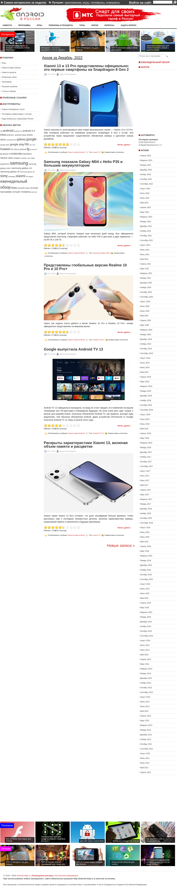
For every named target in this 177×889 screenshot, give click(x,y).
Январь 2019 (145, 391)
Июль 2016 (144, 532)
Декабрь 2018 (146, 396)
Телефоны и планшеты (61, 25)
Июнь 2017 (144, 480)
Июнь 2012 (144, 763)
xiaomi (20, 176)
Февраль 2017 (146, 499)
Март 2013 (144, 721)
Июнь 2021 (144, 254)
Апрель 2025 (145, 156)
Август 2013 (145, 697)
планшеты (113, 2)
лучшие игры (23, 188)
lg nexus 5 (5, 154)
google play (17, 144)
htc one (32, 145)
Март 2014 (144, 664)
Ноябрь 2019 (145, 344)
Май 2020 (144, 316)
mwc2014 (27, 154)
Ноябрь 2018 (145, 400)
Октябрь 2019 (146, 349)
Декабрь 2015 (146, 565)
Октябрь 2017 (146, 462)
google (31, 139)
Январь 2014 (145, 673)
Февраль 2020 (146, 330)
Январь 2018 (145, 447)
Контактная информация (66, 875)
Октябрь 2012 (146, 744)
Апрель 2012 (145, 772)
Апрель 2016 (145, 546)
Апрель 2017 (145, 490)
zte (27, 176)
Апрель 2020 (145, 320)
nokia (10, 158)
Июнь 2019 (144, 367)
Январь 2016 (145, 560)
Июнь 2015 (144, 593)
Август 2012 (145, 753)
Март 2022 (144, 212)
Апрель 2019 (145, 377)
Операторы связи (9, 77)
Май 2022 (144, 203)
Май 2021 (144, 259)
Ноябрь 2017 (145, 457)
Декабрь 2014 (146, 622)
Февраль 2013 (146, 725)
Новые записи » (121, 545)
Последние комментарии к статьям (16, 114)
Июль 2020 (144, 306)
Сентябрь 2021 (146, 240)
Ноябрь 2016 (145, 513)
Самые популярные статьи (13, 109)
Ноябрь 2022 (145, 174)
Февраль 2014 (146, 669)
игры (86, 2)
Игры (39, 25)
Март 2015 (144, 608)
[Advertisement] (157, 100)
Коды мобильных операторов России (17, 119)
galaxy (21, 139)
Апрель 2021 (145, 264)
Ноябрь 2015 (145, 570)
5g (1, 131)
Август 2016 (145, 528)
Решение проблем (9, 86)
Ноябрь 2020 (145, 287)
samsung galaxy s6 (27, 172)
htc (27, 144)
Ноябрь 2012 (145, 739)
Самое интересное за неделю (25, 2)
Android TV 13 (98, 433)
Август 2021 (145, 245)
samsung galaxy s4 (22, 168)
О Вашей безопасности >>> (150, 145)
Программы (24, 25)
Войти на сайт (140, 2)
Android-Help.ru (23, 875)
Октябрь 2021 (146, 236)
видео (31, 176)
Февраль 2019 (146, 386)
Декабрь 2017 (146, 452)
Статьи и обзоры (9, 91)
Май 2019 (144, 372)
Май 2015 (144, 598)
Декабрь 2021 (146, 226)
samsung (19, 163)
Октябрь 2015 (146, 575)
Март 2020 (144, 325)
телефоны (97, 2)
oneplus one (25, 158)
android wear (20, 135)
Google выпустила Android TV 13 (73, 349)
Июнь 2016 (144, 537)
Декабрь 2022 (146, 170)
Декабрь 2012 (146, 735)
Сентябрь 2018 (146, 410)
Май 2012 (144, 768)
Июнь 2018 (144, 424)
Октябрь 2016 (146, 518)
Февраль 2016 (146, 556)
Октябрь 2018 (146, 405)
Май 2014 (144, 655)
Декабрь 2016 (146, 509)
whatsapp (11, 176)
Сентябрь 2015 (146, 579)
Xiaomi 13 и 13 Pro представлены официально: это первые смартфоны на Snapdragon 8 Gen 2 (86, 67)
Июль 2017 (144, 476)
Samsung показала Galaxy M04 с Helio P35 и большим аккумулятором (83, 163)
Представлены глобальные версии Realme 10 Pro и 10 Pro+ (85, 267)
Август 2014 (145, 640)
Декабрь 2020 (146, 283)
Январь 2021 (145, 278)
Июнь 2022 (144, 198)
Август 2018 (145, 415)
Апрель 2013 (145, 716)
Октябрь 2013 (146, 688)
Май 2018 (144, 429)
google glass (4, 145)
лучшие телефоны (22, 192)
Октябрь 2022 (146, 179)
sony (4, 176)
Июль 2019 (144, 363)
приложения (73, 2)
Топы (82, 25)
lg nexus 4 (33, 149)
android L (10, 135)
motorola (16, 153)
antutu (30, 135)
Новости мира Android (11, 68)
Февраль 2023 (146, 160)
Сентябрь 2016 (146, 523)
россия (34, 192)
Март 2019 (144, 382)
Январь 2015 (145, 617)
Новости (7, 25)
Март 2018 (144, 438)
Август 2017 (145, 471)
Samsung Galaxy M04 (101, 253)
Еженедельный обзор (155, 62)
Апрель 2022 (145, 207)
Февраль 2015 (146, 612)
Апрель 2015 (145, 603)
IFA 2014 (14, 149)
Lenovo (22, 149)
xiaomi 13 (96, 152)
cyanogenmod (11, 140)
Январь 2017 (145, 504)
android (8, 130)
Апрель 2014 (145, 659)
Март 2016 (144, 551)
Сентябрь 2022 (146, 184)
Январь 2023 (145, 165)
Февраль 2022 (146, 217)
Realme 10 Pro (98, 339)
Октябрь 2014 (146, 631)
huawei (5, 149)
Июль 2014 (144, 645)
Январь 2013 (145, 730)
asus (3, 139)
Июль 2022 (144, 193)
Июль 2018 (144, 419)
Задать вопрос (129, 25)
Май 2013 (144, 711)
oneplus (16, 158)
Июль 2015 (144, 589)
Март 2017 (144, 495)
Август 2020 (145, 302)
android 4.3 (18, 131)
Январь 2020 (145, 334)
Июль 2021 (144, 250)
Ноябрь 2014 (145, 626)
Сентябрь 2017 (146, 466)
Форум (94, 25)
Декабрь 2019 (146, 339)
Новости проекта (9, 72)
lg (28, 149)
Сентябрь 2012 (146, 749)
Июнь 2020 (144, 311)
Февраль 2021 (146, 273)
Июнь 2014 (144, 650)
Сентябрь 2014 (146, 636)
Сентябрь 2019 (146, 353)
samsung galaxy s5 (10, 171)
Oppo (33, 158)
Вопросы (109, 25)
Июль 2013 (144, 702)
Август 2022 (145, 189)
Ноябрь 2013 (145, 683)
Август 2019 (145, 358)
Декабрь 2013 (146, 678)
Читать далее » (124, 145)
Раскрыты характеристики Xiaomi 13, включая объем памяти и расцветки (86, 444)
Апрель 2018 (145, 433)
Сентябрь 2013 (146, 692)
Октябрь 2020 (146, 292)
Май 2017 (144, 485)
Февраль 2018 (146, 443)
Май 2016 (144, 542)
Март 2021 (144, 269)
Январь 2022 (145, 222)
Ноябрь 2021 (145, 231)
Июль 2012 (144, 758)
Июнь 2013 (144, 706)
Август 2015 (145, 584)
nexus (3, 157)
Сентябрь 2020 (146, 297)
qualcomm (4, 164)
